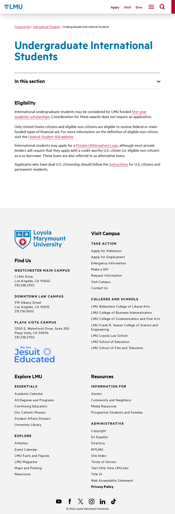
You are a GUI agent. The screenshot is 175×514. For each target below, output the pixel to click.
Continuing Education (31, 406)
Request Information (106, 275)
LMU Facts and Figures (32, 455)
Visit (127, 7)
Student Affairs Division (33, 418)
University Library (28, 424)
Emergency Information (108, 263)
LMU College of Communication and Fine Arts (125, 318)
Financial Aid (22, 26)
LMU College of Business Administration (121, 312)
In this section (30, 81)
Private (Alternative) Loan (97, 145)
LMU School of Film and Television (117, 347)
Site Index (98, 455)
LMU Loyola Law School (109, 335)
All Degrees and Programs (34, 400)
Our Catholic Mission (30, 412)
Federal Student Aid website (50, 136)
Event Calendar (26, 449)
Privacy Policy (102, 486)
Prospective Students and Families (117, 412)
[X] (80, 501)
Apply (115, 7)
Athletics (21, 443)
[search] (162, 6)
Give (139, 7)
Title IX (96, 474)
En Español (99, 436)
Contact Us (99, 287)
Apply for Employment (108, 256)
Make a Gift (99, 269)
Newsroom (22, 474)
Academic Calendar (29, 393)
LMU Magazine (26, 461)
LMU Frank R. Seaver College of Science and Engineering (124, 327)
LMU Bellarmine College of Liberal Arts (120, 306)
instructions (118, 164)
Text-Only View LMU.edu (110, 467)
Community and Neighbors (111, 400)
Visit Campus (101, 281)
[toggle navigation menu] (151, 6)
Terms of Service (103, 461)
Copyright (98, 430)
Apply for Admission (106, 250)
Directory (98, 443)
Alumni (96, 393)
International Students (46, 26)
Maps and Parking (28, 467)
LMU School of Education (110, 341)
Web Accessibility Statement (112, 480)
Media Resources (103, 406)
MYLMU (97, 449)
